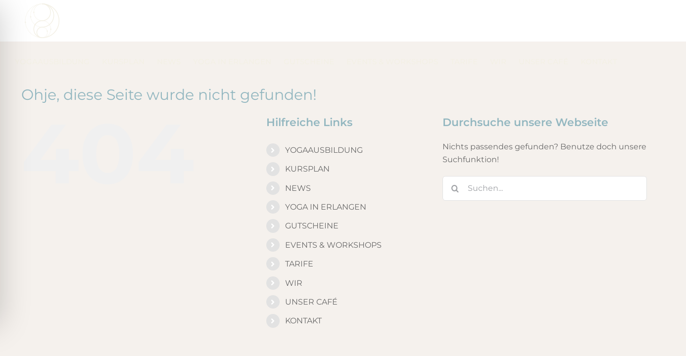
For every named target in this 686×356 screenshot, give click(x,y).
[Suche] (454, 148)
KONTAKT (303, 281)
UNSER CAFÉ (311, 262)
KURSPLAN (307, 129)
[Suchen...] (544, 148)
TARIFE (299, 224)
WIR (293, 243)
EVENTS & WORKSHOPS (333, 205)
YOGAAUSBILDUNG (324, 110)
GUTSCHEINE (312, 186)
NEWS (298, 148)
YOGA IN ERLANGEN (325, 167)
